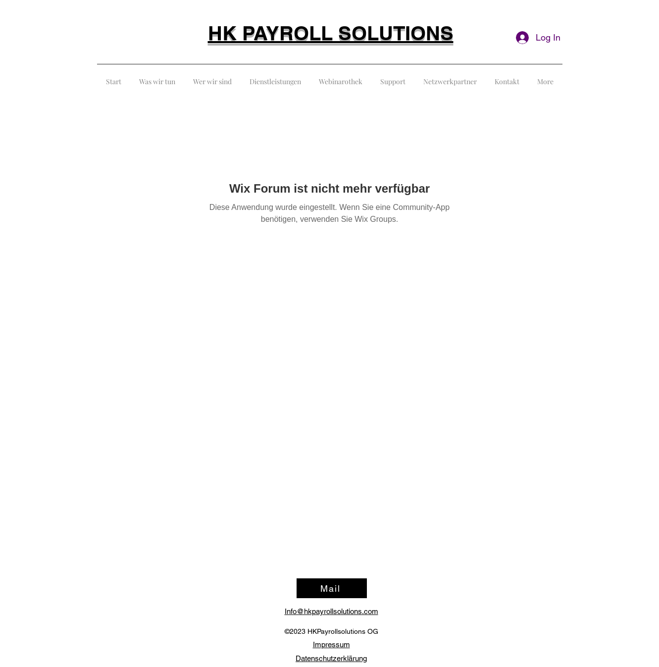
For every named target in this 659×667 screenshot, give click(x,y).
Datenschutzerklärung (331, 658)
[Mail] (332, 588)
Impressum (331, 644)
